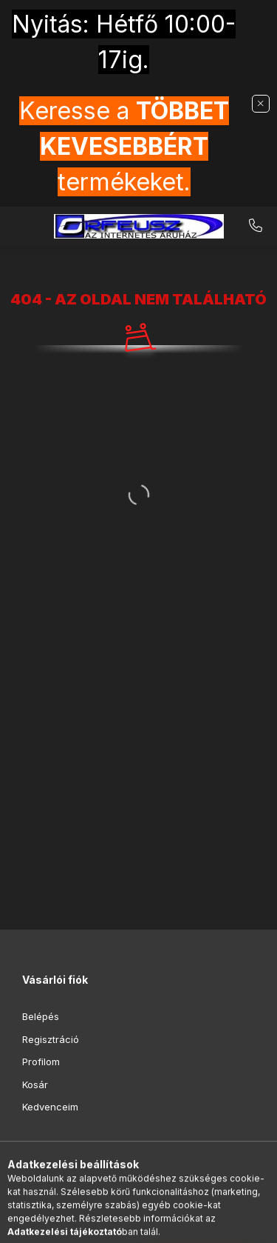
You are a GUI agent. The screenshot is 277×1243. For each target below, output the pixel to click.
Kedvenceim (50, 1107)
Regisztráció (50, 1039)
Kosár (35, 1084)
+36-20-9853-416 (256, 226)
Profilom (41, 1061)
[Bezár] (261, 104)
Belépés (40, 1016)
